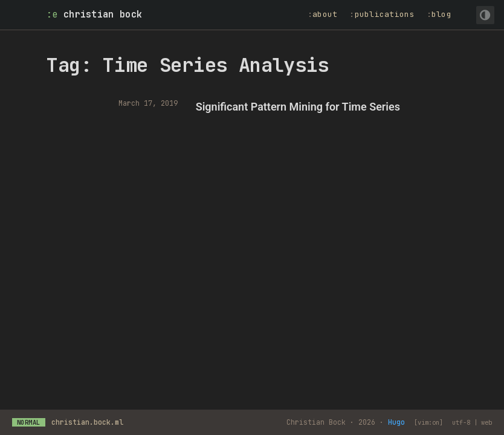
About (324, 14)
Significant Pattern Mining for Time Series (298, 106)
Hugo (396, 422)
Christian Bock (102, 14)
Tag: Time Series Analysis (188, 65)
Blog (441, 14)
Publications (385, 14)
